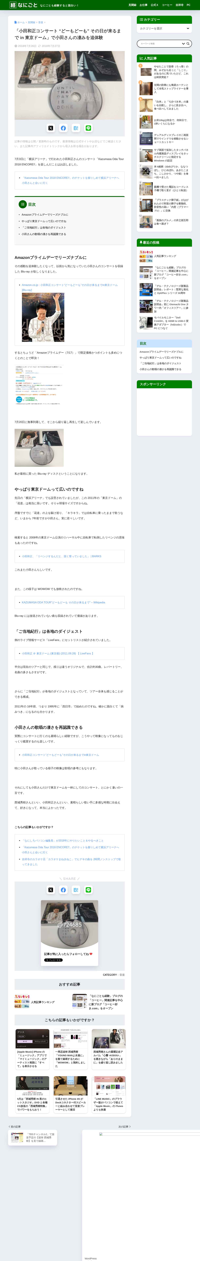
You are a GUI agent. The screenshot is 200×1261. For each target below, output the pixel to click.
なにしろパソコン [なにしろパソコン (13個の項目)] (37, 1195)
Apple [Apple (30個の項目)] (35, 1177)
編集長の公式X (83, 1201)
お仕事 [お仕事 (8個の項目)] (12, 1195)
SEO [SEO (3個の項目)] (20, 1183)
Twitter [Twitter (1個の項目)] (41, 1183)
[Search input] (160, 43)
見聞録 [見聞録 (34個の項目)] (40, 1224)
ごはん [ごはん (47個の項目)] (22, 1195)
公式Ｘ (155, 5)
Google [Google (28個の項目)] (45, 1177)
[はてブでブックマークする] (76, 128)
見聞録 (132, 5)
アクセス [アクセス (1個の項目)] (53, 1195)
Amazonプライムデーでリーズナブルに (45, 215)
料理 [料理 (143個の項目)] (21, 1218)
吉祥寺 (179, 5)
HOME (100, 1247)
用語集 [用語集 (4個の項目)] (22, 1224)
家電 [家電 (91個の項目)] (58, 1212)
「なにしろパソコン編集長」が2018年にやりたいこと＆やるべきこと (65, 841)
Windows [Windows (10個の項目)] (52, 1183)
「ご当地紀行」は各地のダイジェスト (44, 228)
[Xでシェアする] (50, 128)
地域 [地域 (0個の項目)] (41, 1212)
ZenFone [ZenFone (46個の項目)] (42, 1189)
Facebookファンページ (88, 1205)
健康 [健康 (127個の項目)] (23, 1212)
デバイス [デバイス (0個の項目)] (23, 1206)
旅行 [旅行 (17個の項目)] (39, 1218)
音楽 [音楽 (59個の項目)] (19, 1230)
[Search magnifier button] (188, 43)
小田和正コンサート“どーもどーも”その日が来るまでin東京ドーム (63, 755)
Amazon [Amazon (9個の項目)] (13, 1177)
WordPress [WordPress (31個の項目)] (14, 1189)
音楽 (122, 975)
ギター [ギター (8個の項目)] (12, 1201)
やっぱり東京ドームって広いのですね (44, 221)
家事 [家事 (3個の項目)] (50, 1212)
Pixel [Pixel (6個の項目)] (11, 1183)
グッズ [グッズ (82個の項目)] (22, 1201)
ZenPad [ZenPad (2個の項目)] (53, 1189)
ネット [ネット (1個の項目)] (34, 1206)
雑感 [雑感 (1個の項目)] (11, 1230)
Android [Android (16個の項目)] (25, 1177)
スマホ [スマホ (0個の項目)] (12, 1206)
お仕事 (143, 5)
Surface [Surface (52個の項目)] (30, 1183)
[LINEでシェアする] (89, 128)
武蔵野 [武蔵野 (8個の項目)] (12, 1224)
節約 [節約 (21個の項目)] (31, 1224)
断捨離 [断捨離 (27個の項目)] (30, 1218)
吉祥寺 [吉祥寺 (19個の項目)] (32, 1212)
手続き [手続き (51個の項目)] (12, 1218)
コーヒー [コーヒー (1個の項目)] (43, 1201)
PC (188, 5)
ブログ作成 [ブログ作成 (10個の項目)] (46, 1206)
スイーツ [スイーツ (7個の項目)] (55, 1201)
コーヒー (167, 5)
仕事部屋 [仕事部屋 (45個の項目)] (13, 1212)
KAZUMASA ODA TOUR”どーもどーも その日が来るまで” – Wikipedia (65, 602)
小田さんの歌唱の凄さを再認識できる (44, 234)
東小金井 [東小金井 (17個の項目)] (50, 1218)
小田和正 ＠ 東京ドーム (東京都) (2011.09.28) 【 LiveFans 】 (60, 654)
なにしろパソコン (85, 1197)
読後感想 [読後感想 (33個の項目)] (51, 1224)
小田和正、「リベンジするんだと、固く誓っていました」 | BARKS (64, 556)
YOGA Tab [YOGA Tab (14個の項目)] (28, 1189)
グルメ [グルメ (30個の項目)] (32, 1201)
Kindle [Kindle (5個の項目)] (56, 1177)
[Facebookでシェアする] (63, 128)
